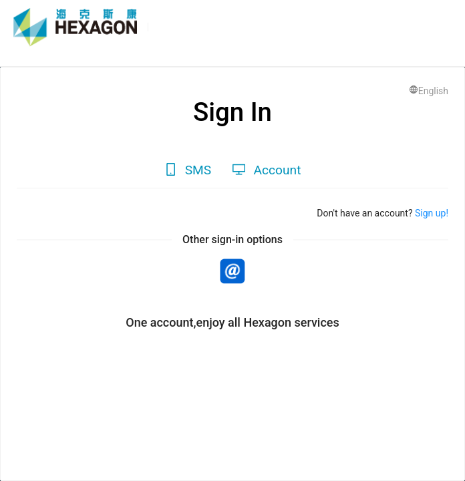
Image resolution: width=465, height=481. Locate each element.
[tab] (188, 170)
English (428, 91)
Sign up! (430, 213)
